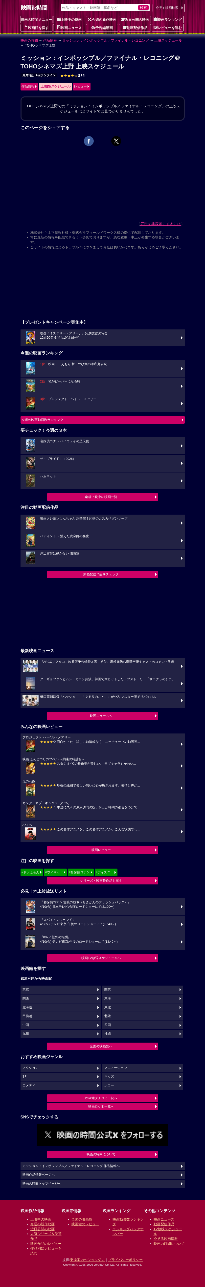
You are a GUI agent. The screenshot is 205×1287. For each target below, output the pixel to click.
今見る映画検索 (167, 8)
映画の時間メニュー (36, 20)
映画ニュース (69, 27)
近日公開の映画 (135, 19)
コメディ (29, 1085)
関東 (107, 989)
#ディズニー (105, 872)
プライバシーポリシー (125, 1260)
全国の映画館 (81, 1219)
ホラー (109, 1085)
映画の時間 (29, 40)
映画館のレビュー (85, 1224)
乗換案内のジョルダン (87, 1260)
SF (24, 1076)
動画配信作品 (135, 27)
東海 (107, 998)
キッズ (109, 1076)
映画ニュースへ (101, 716)
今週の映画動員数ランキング (42, 420)
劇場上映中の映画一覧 (101, 497)
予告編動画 (102, 27)
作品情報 (50, 40)
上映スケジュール (168, 40)
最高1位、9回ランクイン (39, 75)
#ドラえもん (30, 872)
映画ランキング (168, 19)
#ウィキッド (54, 872)
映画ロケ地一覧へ (101, 1106)
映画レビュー (101, 850)
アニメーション (115, 1068)
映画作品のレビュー (46, 1244)
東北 (107, 1007)
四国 (107, 1025)
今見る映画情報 (166, 1239)
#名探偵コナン (79, 872)
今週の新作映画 (102, 19)
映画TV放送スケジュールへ (101, 958)
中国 (26, 1025)
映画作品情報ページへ (39, 1174)
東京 (26, 989)
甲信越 (27, 1016)
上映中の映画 (69, 19)
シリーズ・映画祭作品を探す (101, 880)
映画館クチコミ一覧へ (101, 1098)
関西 (26, 998)
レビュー (80, 86)
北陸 (107, 1016)
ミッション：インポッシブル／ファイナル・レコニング (105, 40)
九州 (26, 1033)
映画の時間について (101, 1154)
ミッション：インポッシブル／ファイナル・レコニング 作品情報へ (71, 1166)
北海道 (27, 1007)
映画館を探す (36, 27)
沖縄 (107, 1033)
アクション (31, 1068)
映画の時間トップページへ (42, 1183)
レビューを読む (168, 27)
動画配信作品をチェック (101, 574)
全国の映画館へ (101, 1046)
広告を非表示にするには (160, 224)
